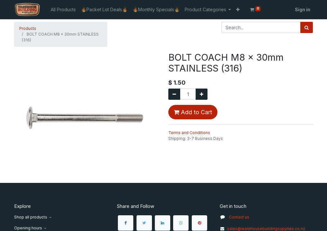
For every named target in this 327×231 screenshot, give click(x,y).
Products (27, 28)
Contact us (239, 217)
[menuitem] (63, 9)
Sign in (302, 9)
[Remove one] (174, 94)
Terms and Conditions (189, 132)
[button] (238, 9)
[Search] (306, 27)
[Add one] (202, 94)
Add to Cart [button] (193, 112)
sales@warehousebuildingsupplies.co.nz (262, 228)
